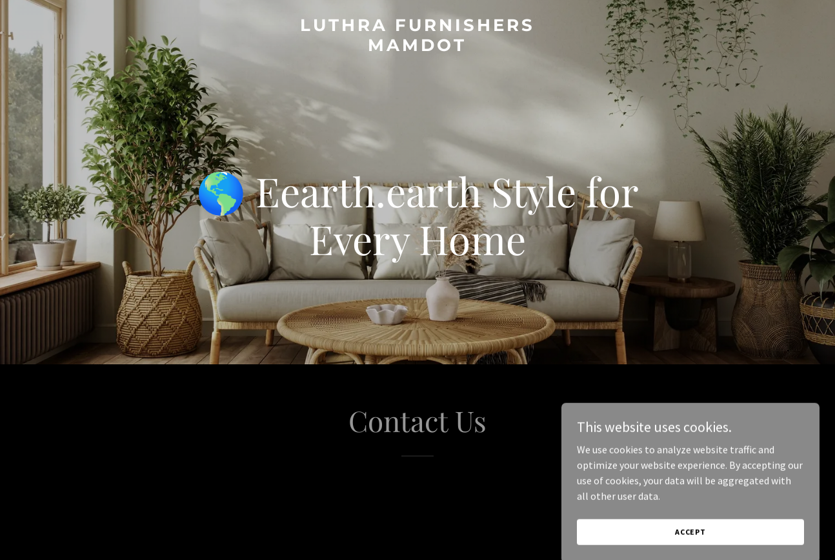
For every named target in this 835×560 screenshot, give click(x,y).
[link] (417, 47)
